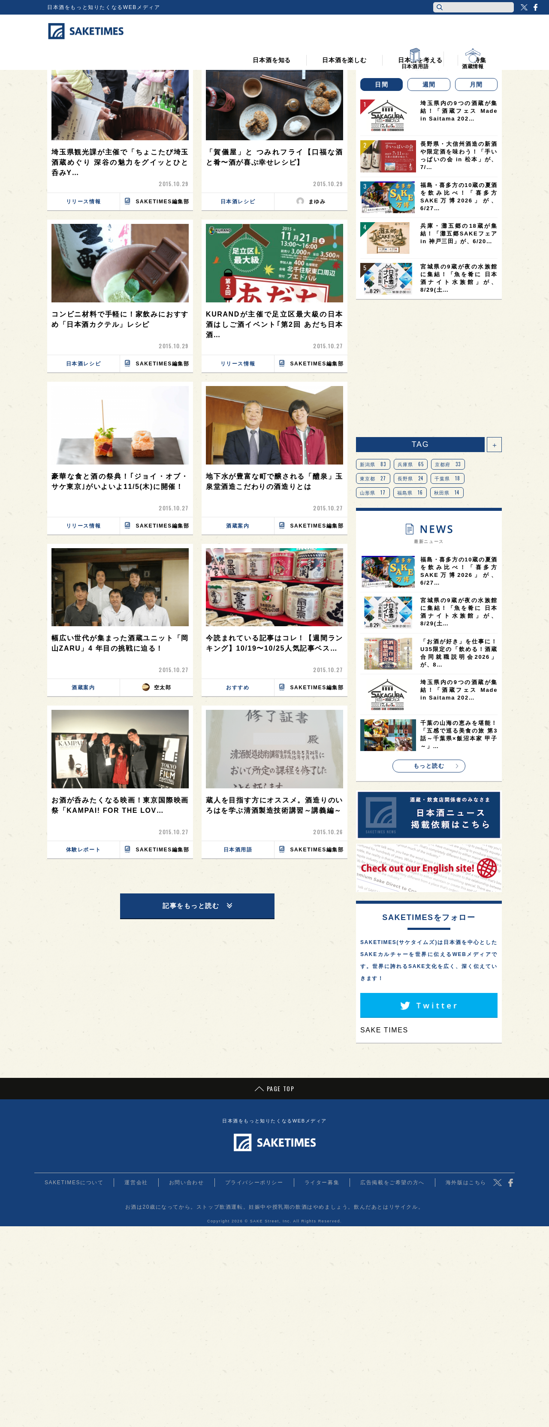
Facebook (535, 7)
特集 (480, 51)
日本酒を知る (272, 51)
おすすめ (237, 688)
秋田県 (447, 492)
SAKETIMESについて (74, 1183)
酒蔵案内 (237, 526)
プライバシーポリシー (254, 1183)
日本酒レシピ (238, 202)
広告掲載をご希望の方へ (392, 1183)
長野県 (411, 478)
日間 (381, 84)
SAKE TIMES (384, 1030)
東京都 (373, 478)
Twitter (524, 7)
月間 (476, 84)
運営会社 (136, 1183)
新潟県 (373, 464)
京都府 (448, 464)
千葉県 (447, 478)
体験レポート (83, 850)
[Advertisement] (429, 368)
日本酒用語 (238, 850)
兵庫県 (411, 464)
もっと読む (429, 766)
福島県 (410, 492)
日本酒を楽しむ (344, 51)
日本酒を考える (420, 51)
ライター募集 (322, 1183)
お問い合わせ (186, 1183)
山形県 (373, 492)
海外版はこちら (466, 1183)
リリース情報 (83, 202)
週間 (429, 84)
